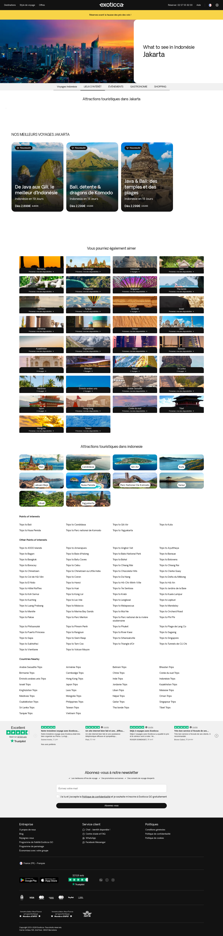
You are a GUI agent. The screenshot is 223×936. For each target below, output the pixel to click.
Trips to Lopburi (167, 600)
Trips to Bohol (120, 559)
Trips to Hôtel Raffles (30, 588)
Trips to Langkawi (122, 600)
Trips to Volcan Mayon (78, 649)
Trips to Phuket (120, 626)
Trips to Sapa (26, 638)
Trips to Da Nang (121, 576)
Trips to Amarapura (76, 548)
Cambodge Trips (75, 673)
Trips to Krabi (120, 594)
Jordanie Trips (120, 684)
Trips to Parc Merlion (77, 617)
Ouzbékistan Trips (28, 701)
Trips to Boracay (27, 565)
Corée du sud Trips (169, 673)
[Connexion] (217, 5)
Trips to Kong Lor (74, 594)
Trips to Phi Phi (167, 617)
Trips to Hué (72, 588)
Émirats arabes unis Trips (32, 678)
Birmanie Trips (26, 673)
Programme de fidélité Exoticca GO (36, 842)
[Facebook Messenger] (111, 842)
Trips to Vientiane (28, 649)
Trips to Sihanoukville (124, 638)
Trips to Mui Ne (121, 611)
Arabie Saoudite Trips (30, 667)
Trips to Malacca (74, 605)
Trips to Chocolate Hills (125, 571)
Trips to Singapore (169, 638)
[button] (111, 805)
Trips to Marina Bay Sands (80, 611)
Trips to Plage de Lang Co (172, 626)
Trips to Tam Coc (75, 643)
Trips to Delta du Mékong (172, 576)
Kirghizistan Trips (28, 690)
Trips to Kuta (166, 524)
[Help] (198, 5)
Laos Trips (71, 690)
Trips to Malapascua (123, 605)
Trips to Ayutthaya (169, 548)
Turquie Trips (26, 713)
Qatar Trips (119, 701)
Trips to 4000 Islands (30, 548)
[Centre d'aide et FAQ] (111, 833)
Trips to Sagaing (167, 632)
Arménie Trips (73, 667)
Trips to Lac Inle (74, 600)
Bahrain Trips (119, 667)
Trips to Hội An (167, 582)
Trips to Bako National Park (127, 553)
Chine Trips (119, 673)
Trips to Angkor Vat (123, 548)
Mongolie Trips (73, 696)
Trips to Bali (25, 524)
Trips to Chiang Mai (123, 565)
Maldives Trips (27, 696)
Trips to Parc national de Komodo (83, 530)
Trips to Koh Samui (29, 594)
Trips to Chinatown (29, 571)
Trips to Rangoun (75, 632)
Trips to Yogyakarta (123, 530)
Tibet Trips (165, 707)
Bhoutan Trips (166, 667)
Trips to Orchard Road (171, 611)
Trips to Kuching (27, 600)
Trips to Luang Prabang (31, 605)
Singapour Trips (167, 701)
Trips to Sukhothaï (29, 643)
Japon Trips (72, 684)
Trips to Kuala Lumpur (170, 594)
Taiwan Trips (72, 707)
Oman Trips (165, 696)
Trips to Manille (27, 611)
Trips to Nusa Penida (30, 530)
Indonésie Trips (167, 678)
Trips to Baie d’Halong (77, 553)
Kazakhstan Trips (168, 684)
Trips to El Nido (27, 582)
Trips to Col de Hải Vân (31, 576)
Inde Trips (118, 678)
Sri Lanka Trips (26, 707)
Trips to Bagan (26, 553)
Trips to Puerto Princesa (32, 632)
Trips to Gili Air (120, 524)
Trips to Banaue (167, 553)
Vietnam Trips (73, 713)
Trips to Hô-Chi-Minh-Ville (127, 582)
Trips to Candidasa (76, 524)
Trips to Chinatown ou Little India (83, 571)
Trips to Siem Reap (76, 638)
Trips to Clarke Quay (170, 571)
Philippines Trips (74, 701)
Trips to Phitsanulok (29, 626)
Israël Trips (25, 684)
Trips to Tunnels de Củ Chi (173, 643)
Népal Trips (119, 696)
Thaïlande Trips (121, 707)
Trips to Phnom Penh (77, 626)
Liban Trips (118, 690)
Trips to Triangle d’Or (123, 643)
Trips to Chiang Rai (169, 565)
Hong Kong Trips (74, 678)
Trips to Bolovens (168, 559)
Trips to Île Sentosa (123, 588)
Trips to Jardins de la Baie (172, 588)
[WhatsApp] (111, 838)
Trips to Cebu (73, 565)
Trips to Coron (73, 576)
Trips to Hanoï (73, 582)
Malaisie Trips (166, 690)
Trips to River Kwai (122, 632)
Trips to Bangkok (28, 559)
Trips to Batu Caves (76, 559)
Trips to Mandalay (168, 605)
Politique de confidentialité (96, 796)
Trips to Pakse (26, 617)
